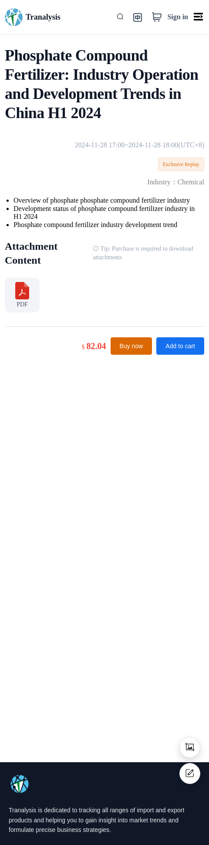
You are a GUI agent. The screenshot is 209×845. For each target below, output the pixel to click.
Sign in (177, 16)
